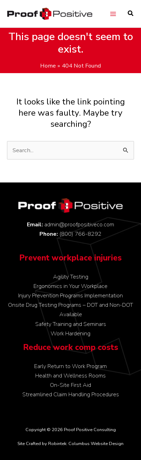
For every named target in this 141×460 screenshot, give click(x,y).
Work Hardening (70, 333)
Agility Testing (70, 277)
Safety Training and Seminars (70, 324)
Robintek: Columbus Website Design (86, 443)
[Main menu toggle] (113, 14)
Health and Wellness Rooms (70, 376)
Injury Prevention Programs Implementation (70, 295)
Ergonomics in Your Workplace (70, 286)
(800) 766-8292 (80, 234)
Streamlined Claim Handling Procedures (70, 394)
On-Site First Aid (70, 385)
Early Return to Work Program (70, 366)
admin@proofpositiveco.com (79, 224)
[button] (131, 14)
